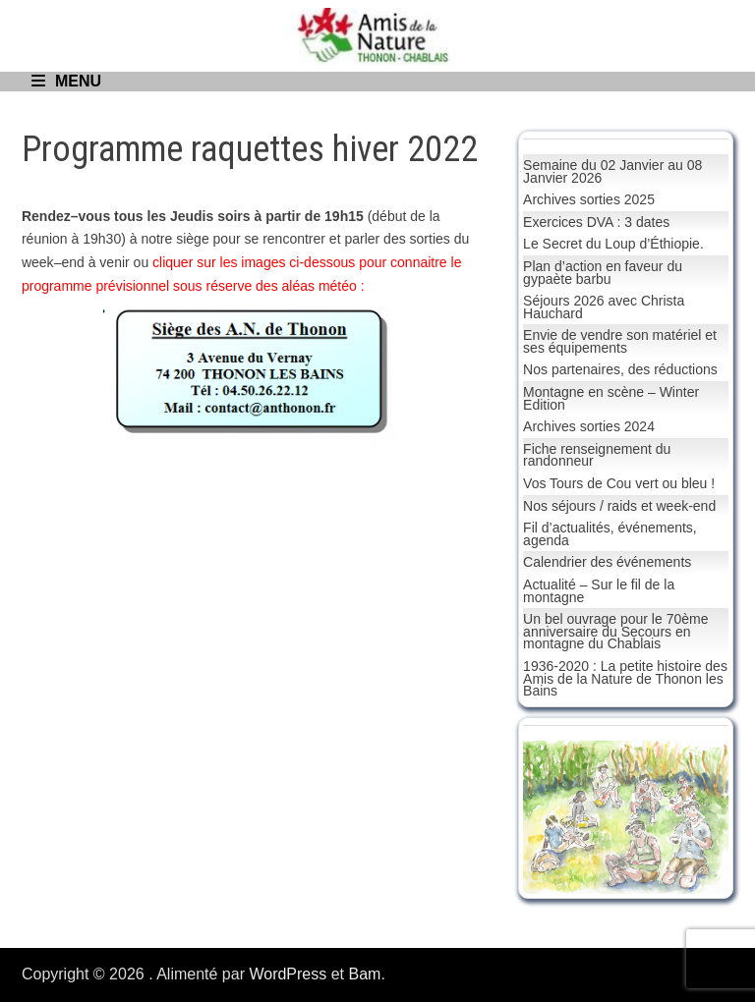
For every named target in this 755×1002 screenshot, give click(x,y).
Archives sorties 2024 (589, 426)
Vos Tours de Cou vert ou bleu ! (619, 483)
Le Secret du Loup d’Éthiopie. (613, 243)
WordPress (287, 974)
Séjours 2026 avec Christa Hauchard (603, 307)
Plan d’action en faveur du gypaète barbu (602, 272)
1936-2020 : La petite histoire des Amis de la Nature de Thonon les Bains (625, 678)
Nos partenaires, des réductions (620, 369)
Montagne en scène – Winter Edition (611, 398)
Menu (66, 81)
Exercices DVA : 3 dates (596, 222)
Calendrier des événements (607, 562)
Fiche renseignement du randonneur (596, 455)
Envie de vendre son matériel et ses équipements (620, 341)
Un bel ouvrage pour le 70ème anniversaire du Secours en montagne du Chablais (615, 631)
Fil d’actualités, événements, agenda (610, 534)
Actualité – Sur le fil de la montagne (598, 591)
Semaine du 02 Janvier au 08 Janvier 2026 (612, 171)
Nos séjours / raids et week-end (619, 506)
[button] (553, 817)
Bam (365, 974)
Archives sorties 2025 (589, 199)
